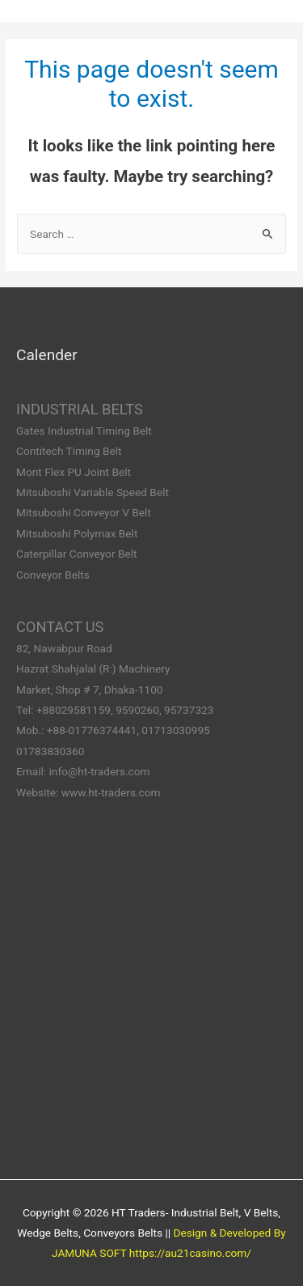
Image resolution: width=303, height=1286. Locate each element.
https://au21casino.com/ (190, 1252)
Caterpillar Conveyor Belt (76, 553)
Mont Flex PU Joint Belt (73, 471)
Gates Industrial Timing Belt (84, 430)
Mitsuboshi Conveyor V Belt (83, 512)
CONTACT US (59, 626)
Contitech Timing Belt (69, 450)
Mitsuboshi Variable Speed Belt (92, 492)
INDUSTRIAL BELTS (79, 409)
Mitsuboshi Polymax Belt (76, 533)
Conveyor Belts (53, 574)
